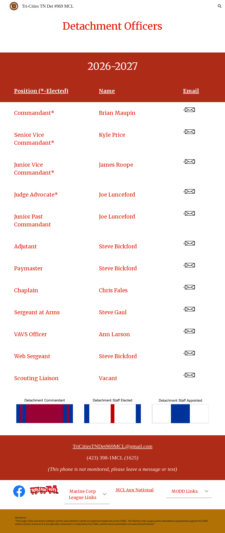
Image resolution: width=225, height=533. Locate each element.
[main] (112, 26)
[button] (219, 6)
